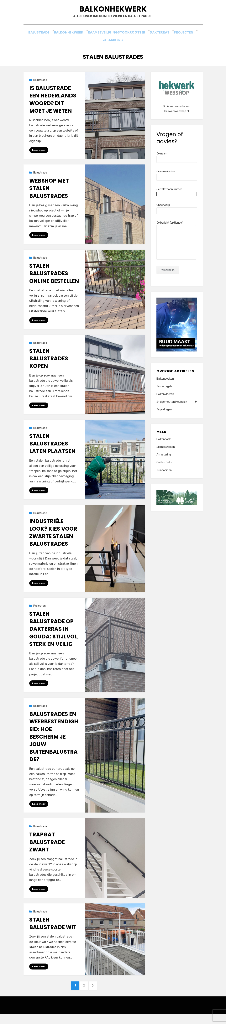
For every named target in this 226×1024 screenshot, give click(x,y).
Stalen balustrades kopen (48, 365)
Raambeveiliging (103, 40)
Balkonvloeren (165, 400)
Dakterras (162, 40)
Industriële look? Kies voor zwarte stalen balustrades (53, 540)
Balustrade (41, 40)
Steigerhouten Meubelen (176, 408)
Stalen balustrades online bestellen (54, 280)
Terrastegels (164, 392)
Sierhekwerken (165, 453)
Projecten (185, 40)
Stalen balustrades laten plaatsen (52, 450)
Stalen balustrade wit (52, 931)
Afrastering (163, 460)
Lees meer (38, 156)
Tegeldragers (164, 415)
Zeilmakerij (113, 46)
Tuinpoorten (164, 476)
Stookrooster (135, 40)
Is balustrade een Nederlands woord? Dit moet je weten (52, 106)
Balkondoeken (165, 384)
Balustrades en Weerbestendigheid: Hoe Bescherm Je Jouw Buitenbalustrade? (53, 744)
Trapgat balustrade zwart (47, 850)
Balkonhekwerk (113, 11)
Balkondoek (163, 445)
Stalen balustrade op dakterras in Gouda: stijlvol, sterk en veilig (54, 637)
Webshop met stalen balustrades (49, 194)
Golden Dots (164, 468)
